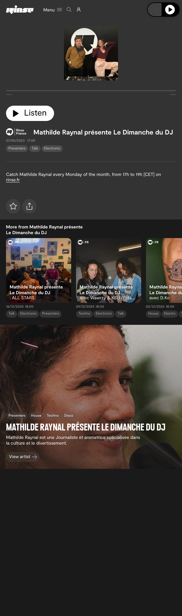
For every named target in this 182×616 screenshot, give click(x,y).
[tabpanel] (91, 91)
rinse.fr (13, 179)
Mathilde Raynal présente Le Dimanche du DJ (103, 132)
